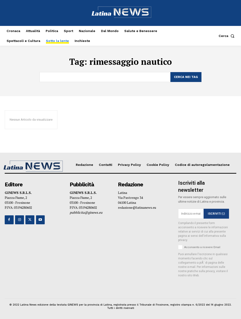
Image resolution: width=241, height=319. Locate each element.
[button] (227, 36)
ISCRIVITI (216, 213)
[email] (191, 214)
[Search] (185, 77)
